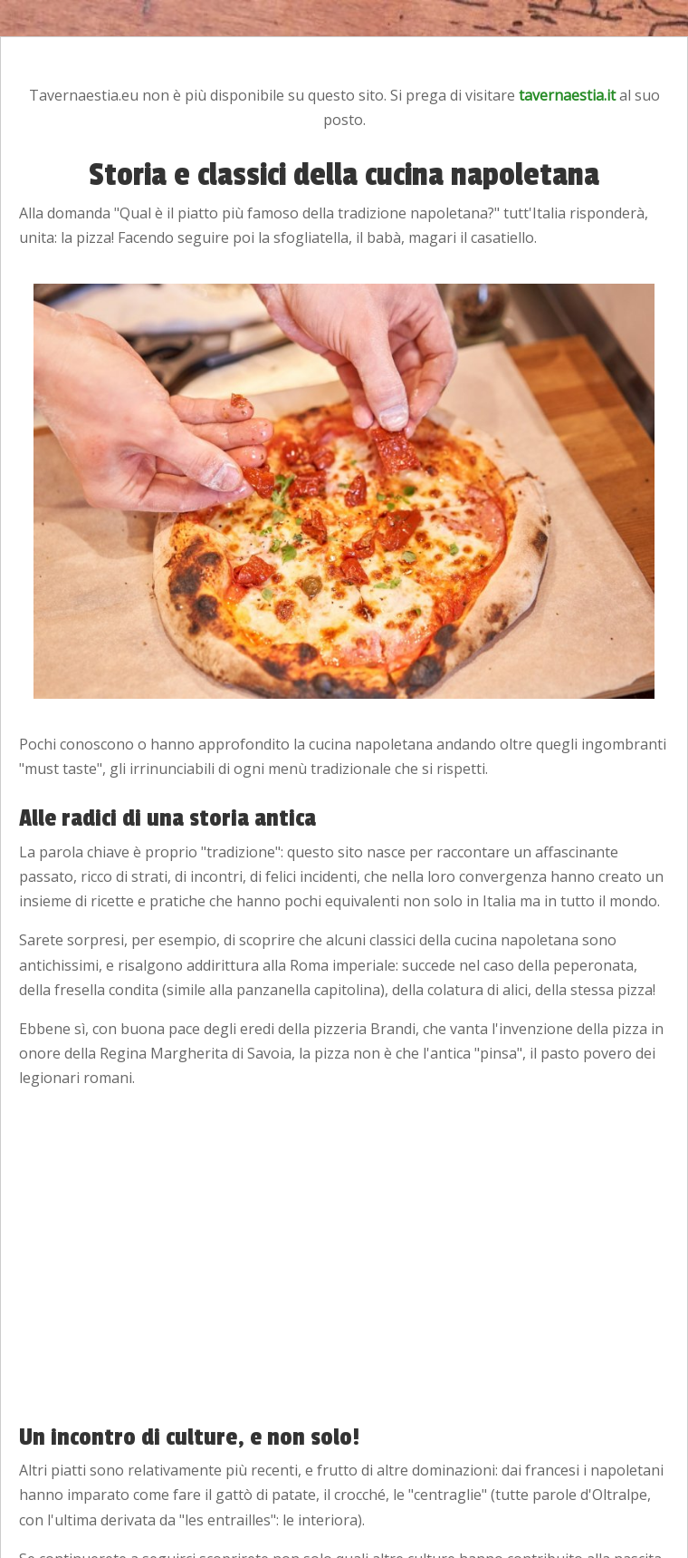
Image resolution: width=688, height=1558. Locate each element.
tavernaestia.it (567, 95)
